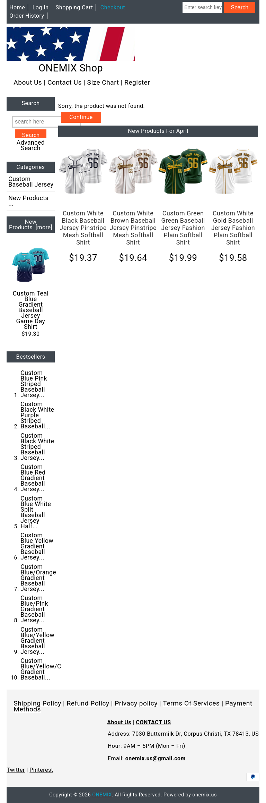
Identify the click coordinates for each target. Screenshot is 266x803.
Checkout (112, 7)
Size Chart (103, 82)
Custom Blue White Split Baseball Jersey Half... (35, 512)
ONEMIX (102, 795)
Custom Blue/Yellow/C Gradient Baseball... (40, 669)
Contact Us (64, 82)
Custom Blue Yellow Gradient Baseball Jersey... (36, 546)
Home (17, 7)
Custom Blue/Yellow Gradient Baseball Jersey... (37, 640)
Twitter (16, 770)
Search (30, 103)
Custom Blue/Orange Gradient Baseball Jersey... (38, 577)
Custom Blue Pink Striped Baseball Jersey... (33, 384)
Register (137, 82)
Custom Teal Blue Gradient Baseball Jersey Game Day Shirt (30, 288)
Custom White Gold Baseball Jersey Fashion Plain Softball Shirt (233, 228)
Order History (26, 15)
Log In (41, 7)
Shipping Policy (37, 703)
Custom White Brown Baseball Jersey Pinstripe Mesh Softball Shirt (133, 228)
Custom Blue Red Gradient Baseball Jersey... (33, 478)
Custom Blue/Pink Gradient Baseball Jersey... (34, 609)
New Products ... (28, 201)
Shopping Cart (74, 7)
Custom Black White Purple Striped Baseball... (37, 415)
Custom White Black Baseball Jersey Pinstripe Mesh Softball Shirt (83, 228)
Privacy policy (136, 703)
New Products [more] (30, 225)
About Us (28, 82)
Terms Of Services (191, 703)
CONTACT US (153, 722)
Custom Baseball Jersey (30, 182)
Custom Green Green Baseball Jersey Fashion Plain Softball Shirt (183, 228)
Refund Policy (87, 703)
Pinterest (41, 770)
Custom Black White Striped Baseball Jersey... (37, 446)
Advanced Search (31, 145)
